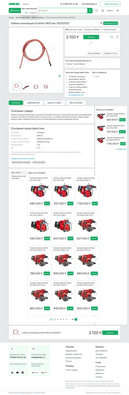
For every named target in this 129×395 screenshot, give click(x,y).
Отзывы (99, 377)
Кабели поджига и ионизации (21, 162)
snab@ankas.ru (90, 4)
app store (44, 372)
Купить (91, 37)
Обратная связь (111, 4)
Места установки (76, 103)
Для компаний (101, 350)
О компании (100, 366)
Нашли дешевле (94, 53)
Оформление (71, 350)
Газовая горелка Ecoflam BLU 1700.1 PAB (116, 127)
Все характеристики (76, 95)
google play (35, 372)
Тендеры (99, 354)
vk (12, 372)
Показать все (121, 149)
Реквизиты (100, 370)
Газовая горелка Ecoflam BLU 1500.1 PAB (116, 115)
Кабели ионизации (39, 162)
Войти (110, 10)
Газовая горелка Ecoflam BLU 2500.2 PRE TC (116, 139)
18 (72, 319)
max (22, 372)
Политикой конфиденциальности (96, 386)
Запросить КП (112, 23)
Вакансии (100, 373)
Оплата (69, 361)
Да (26, 13)
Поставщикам (101, 357)
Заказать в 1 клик (110, 53)
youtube (17, 372)
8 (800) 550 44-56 (18, 357)
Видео (57, 86)
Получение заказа (73, 357)
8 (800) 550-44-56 (70, 4)
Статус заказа (71, 370)
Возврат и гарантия (74, 354)
